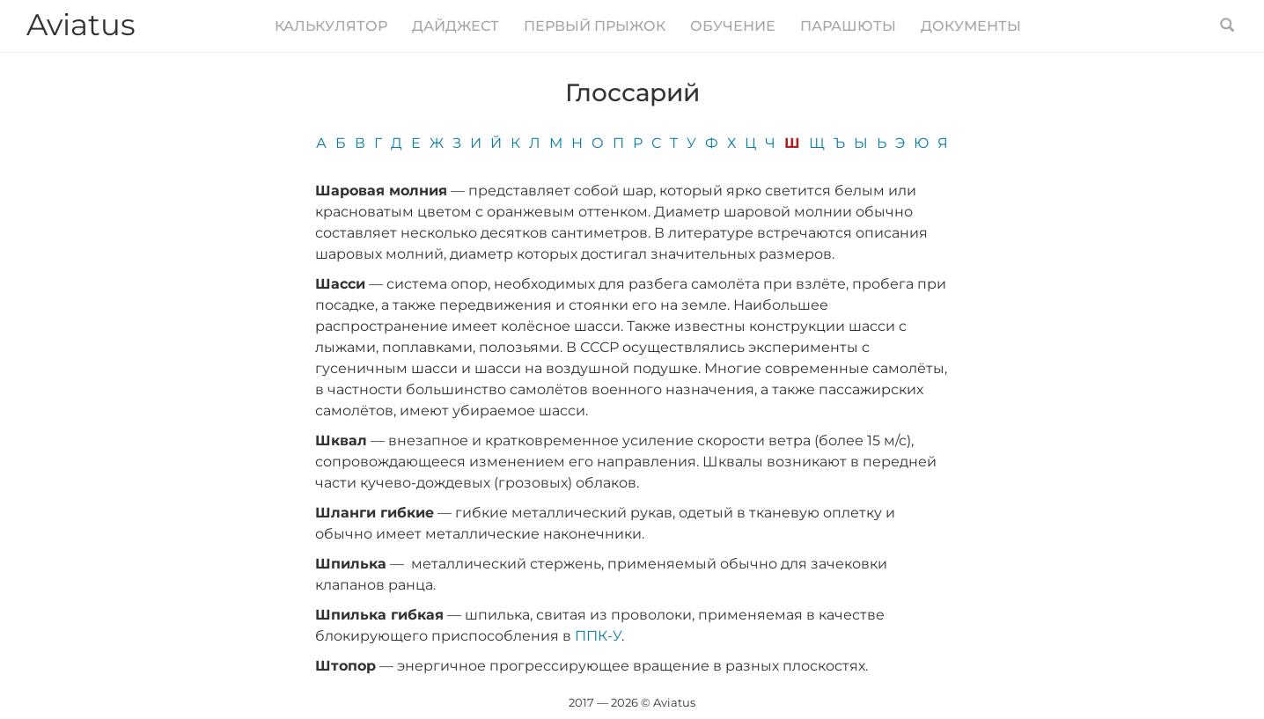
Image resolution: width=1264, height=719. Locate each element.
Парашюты (848, 26)
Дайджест (455, 26)
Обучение (732, 26)
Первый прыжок (594, 26)
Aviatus (81, 24)
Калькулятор (331, 26)
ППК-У (598, 635)
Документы (971, 26)
